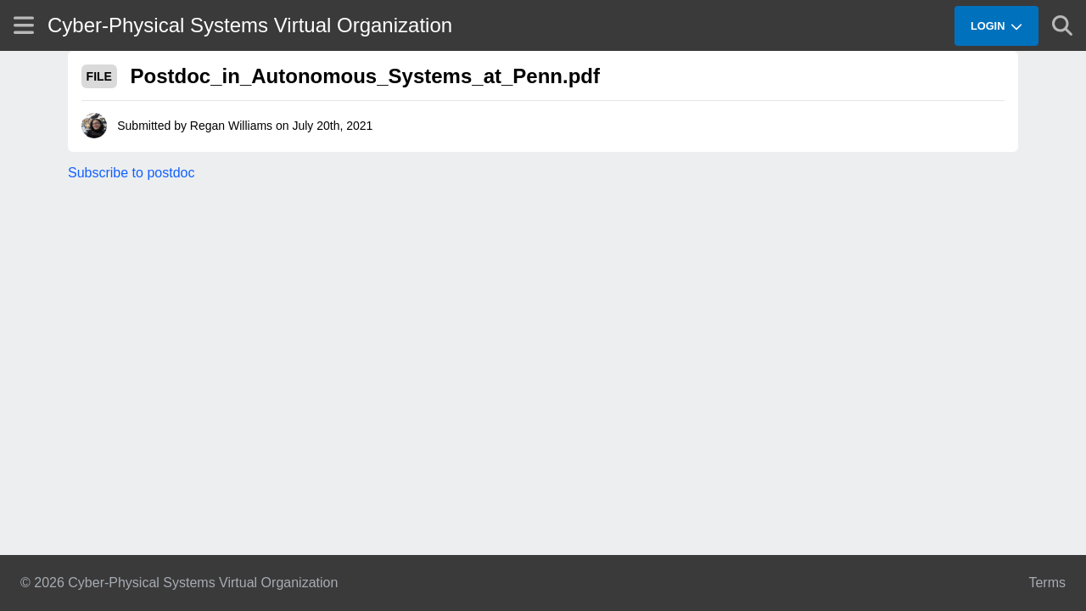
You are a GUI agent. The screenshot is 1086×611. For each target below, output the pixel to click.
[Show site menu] (24, 25)
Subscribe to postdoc (131, 172)
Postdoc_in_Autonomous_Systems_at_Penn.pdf (365, 75)
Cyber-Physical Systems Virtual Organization (250, 25)
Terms (1047, 582)
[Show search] (1062, 25)
